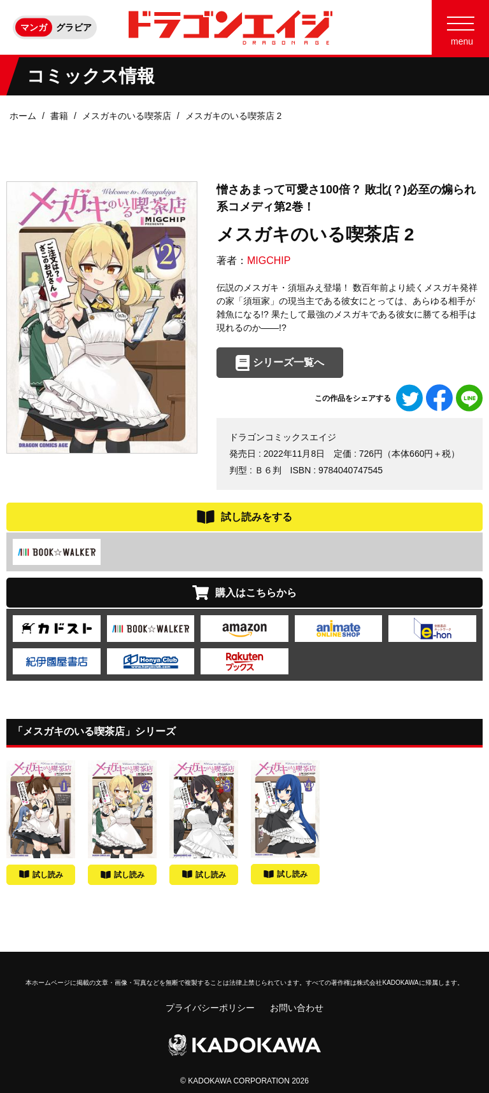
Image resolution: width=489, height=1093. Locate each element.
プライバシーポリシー (210, 1008)
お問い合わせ (296, 1008)
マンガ (33, 27)
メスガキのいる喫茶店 (126, 116)
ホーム (23, 116)
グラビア (74, 27)
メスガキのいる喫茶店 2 (233, 116)
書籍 (59, 116)
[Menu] (460, 27)
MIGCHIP (268, 260)
